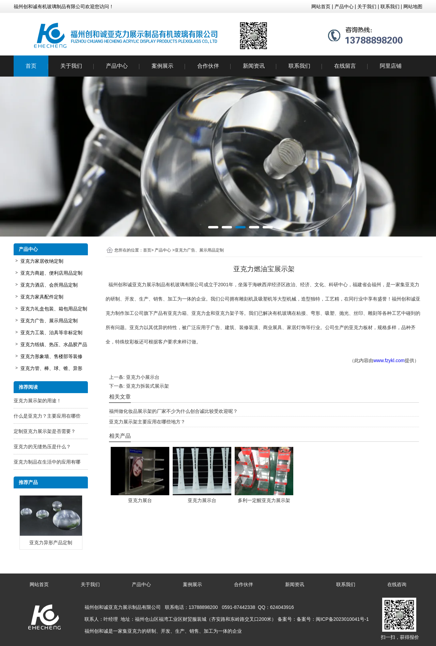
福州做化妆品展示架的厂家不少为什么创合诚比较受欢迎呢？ (173, 411)
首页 (31, 66)
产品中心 (117, 66)
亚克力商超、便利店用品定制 (51, 273)
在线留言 (345, 66)
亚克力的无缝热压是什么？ (42, 446)
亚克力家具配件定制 (41, 297)
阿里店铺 (391, 66)
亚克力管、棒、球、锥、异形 (51, 368)
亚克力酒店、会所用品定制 (49, 285)
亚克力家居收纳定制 (41, 261)
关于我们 (71, 66)
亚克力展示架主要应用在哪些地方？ (147, 421)
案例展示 (162, 66)
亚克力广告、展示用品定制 (49, 320)
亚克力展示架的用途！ (37, 400)
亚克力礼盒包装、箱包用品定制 (53, 308)
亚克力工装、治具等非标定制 (51, 332)
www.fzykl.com (389, 360)
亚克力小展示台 (142, 377)
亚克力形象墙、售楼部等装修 (51, 356)
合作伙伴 (208, 66)
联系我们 (299, 66)
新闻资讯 (254, 66)
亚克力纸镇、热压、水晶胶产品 (53, 344)
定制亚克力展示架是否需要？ (45, 431)
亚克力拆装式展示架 (147, 386)
